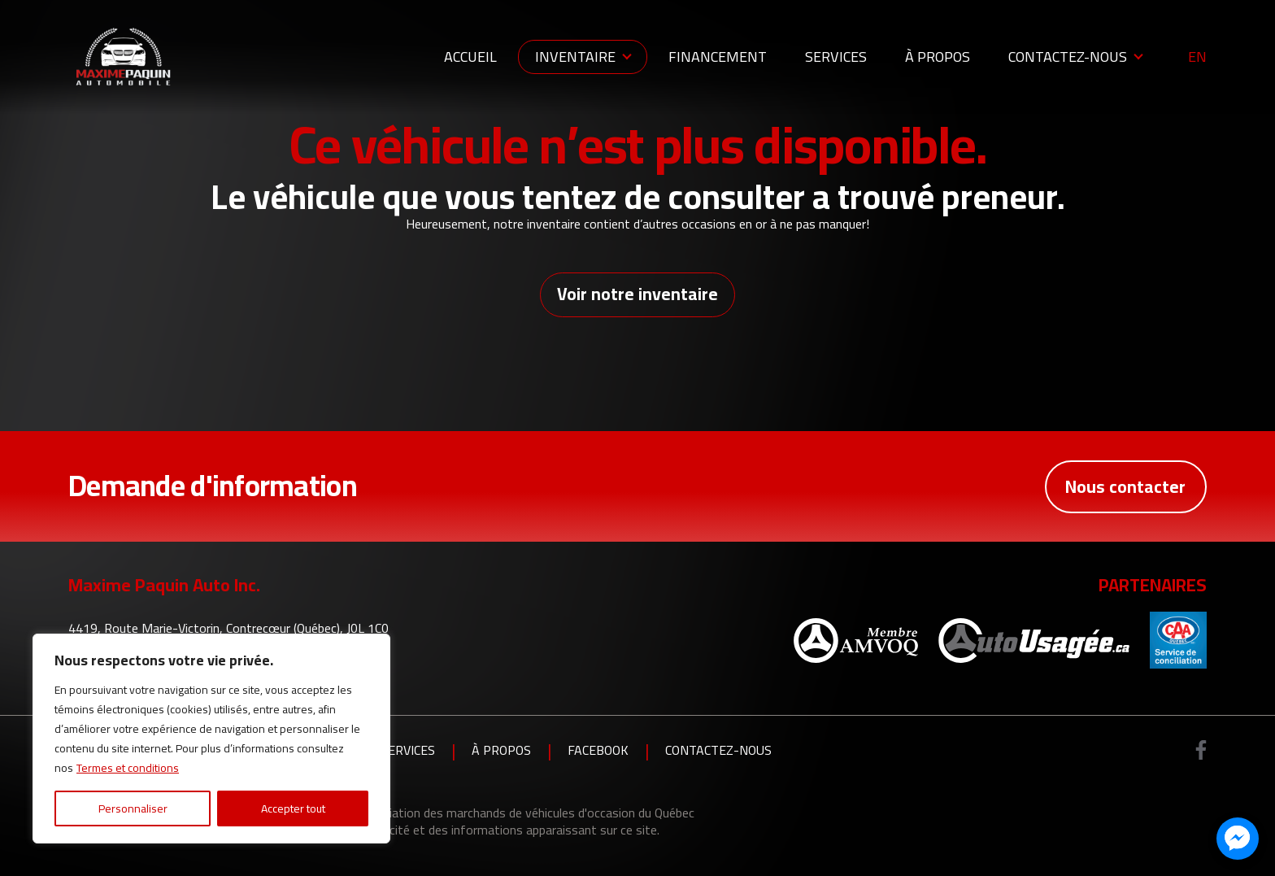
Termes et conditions (127, 767)
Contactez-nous (1067, 56)
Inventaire (575, 56)
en (1197, 57)
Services (836, 56)
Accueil (470, 56)
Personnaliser (133, 808)
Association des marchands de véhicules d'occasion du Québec (524, 814)
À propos (937, 56)
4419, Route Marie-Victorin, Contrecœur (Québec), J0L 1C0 (228, 629)
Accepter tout (293, 808)
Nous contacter (1125, 487)
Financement (717, 56)
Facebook (598, 750)
